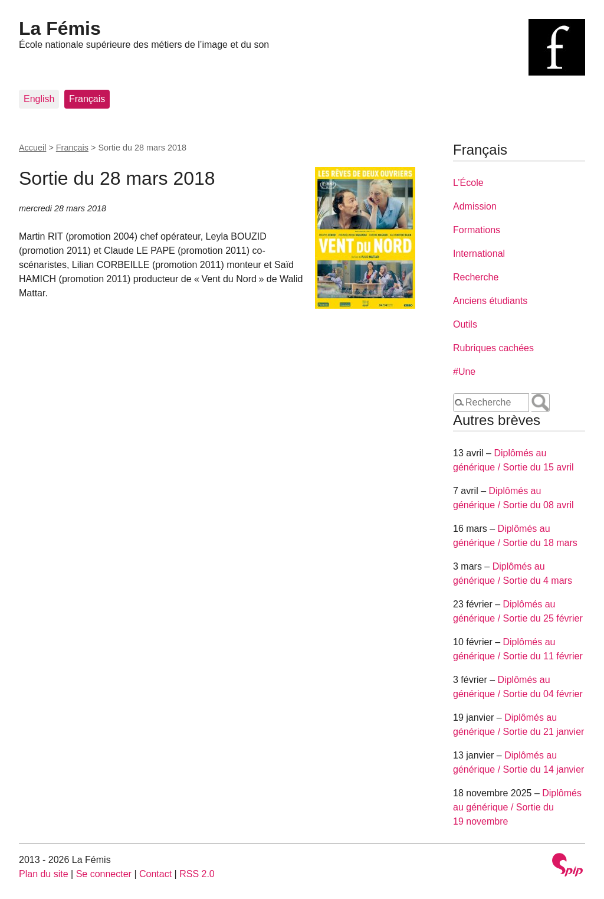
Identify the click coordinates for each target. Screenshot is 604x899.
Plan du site (43, 874)
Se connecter (104, 874)
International (479, 254)
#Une (464, 372)
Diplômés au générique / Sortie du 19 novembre (517, 807)
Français (87, 99)
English (39, 99)
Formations (476, 230)
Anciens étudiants (490, 301)
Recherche (475, 277)
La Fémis (60, 28)
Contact (155, 874)
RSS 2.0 (197, 874)
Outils (465, 324)
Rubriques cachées (493, 348)
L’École (468, 183)
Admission (475, 206)
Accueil (32, 147)
